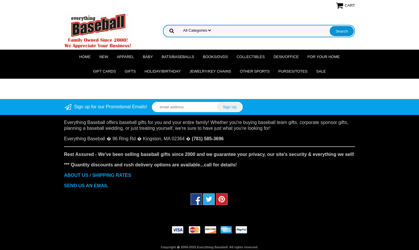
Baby (148, 57)
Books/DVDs (215, 57)
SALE (321, 71)
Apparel (125, 57)
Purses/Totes (293, 71)
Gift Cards (104, 71)
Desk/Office (286, 57)
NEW (103, 57)
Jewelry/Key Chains (210, 71)
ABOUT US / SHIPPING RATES (97, 175)
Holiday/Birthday (163, 71)
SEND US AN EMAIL (86, 185)
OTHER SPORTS (254, 71)
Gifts (130, 71)
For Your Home (324, 57)
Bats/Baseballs (177, 57)
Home (84, 57)
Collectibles (251, 57)
